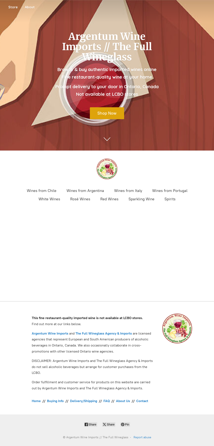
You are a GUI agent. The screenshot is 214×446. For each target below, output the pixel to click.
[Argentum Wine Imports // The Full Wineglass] (107, 169)
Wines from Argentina (85, 190)
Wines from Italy (128, 190)
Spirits (170, 199)
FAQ (106, 401)
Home (36, 401)
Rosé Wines (80, 199)
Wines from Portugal (169, 190)
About (30, 7)
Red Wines (109, 199)
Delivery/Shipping (83, 401)
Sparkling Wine (141, 199)
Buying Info (55, 401)
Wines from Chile (41, 190)
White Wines (49, 199)
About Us (123, 401)
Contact (142, 401)
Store (13, 7)
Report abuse (142, 437)
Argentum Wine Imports (50, 333)
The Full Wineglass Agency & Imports (103, 333)
